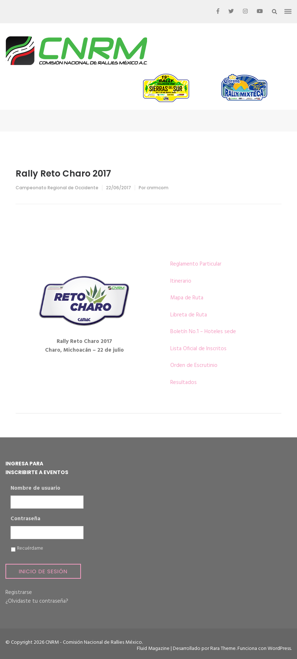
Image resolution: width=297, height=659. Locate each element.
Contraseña (25, 519)
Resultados (183, 382)
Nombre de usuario (35, 488)
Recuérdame (30, 548)
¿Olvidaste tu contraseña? (36, 601)
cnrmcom (157, 188)
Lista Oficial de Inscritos (198, 348)
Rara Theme (223, 648)
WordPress (279, 648)
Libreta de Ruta (188, 315)
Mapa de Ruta (186, 298)
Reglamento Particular (195, 264)
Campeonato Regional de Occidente (57, 188)
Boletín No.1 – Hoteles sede (203, 331)
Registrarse (18, 592)
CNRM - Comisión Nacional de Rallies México (93, 642)
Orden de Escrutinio (193, 365)
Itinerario (180, 281)
